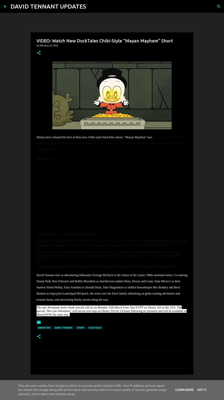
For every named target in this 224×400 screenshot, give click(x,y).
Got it (201, 390)
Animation (44, 328)
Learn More (184, 390)
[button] (39, 53)
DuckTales (95, 328)
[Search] (91, 6)
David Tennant (63, 328)
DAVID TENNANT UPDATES (48, 6)
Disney (80, 328)
